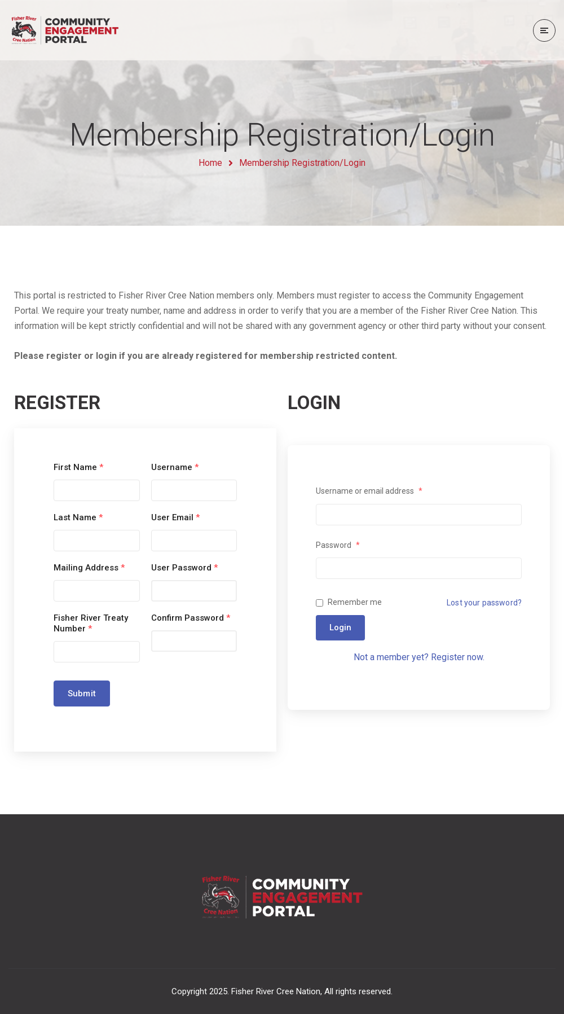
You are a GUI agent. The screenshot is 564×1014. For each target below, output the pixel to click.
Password (338, 545)
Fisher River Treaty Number (91, 623)
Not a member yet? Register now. (419, 657)
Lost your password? (484, 602)
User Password (184, 568)
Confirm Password (190, 618)
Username (175, 467)
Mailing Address (89, 568)
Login (340, 627)
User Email (175, 517)
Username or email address (369, 490)
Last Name (78, 517)
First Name (78, 467)
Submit (82, 693)
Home (210, 162)
